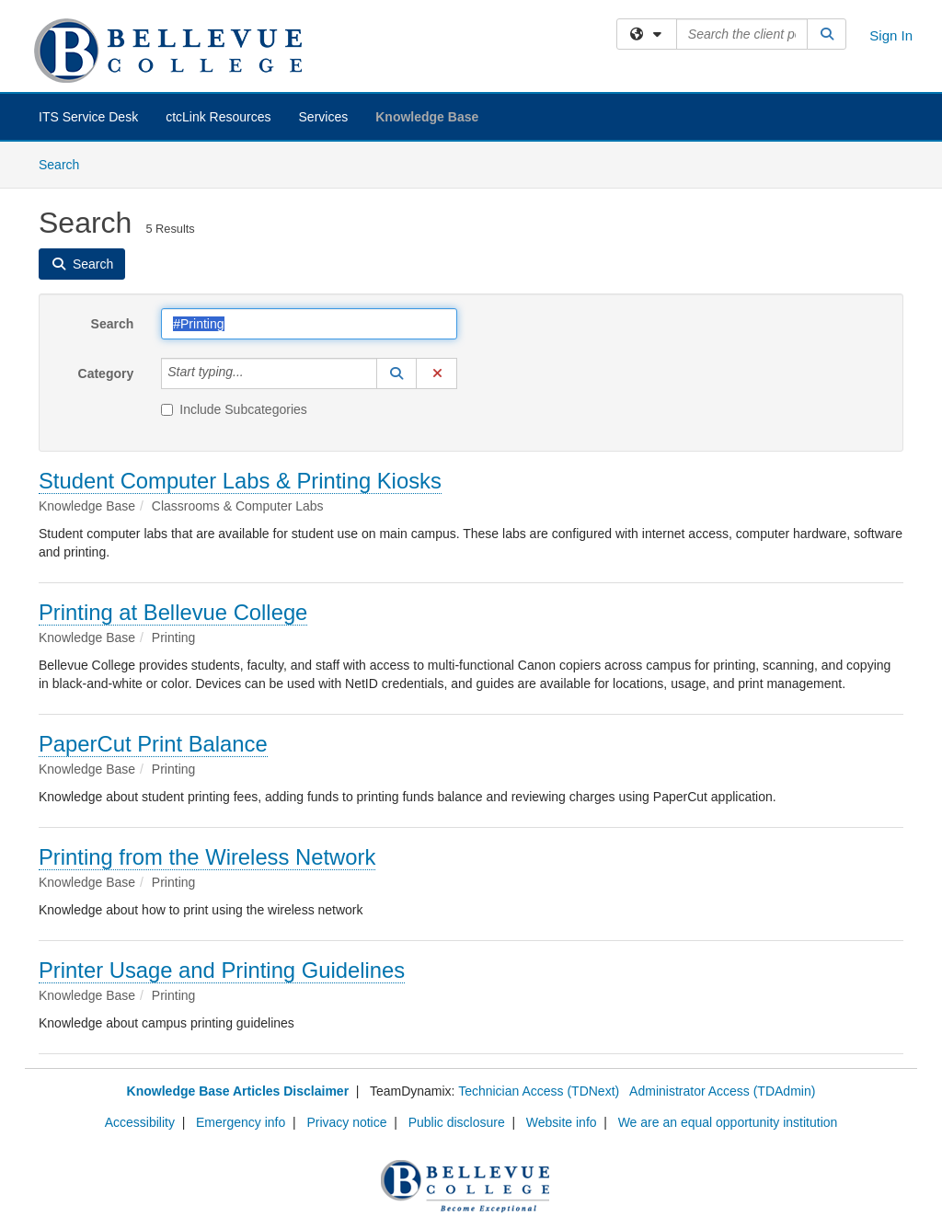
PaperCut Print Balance (153, 743)
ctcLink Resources (218, 116)
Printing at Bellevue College (173, 612)
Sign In (891, 35)
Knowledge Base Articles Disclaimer (238, 1091)
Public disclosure (456, 1122)
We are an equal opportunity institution (728, 1122)
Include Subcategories (234, 409)
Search (66, 163)
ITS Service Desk (88, 116)
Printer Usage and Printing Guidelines (222, 970)
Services (324, 116)
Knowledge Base (426, 116)
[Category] (254, 373)
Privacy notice (346, 1122)
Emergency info (240, 1122)
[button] (396, 373)
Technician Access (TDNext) (538, 1091)
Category (106, 373)
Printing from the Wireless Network (207, 856)
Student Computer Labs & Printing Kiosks (240, 480)
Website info (561, 1122)
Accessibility (140, 1122)
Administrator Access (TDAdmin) (722, 1091)
